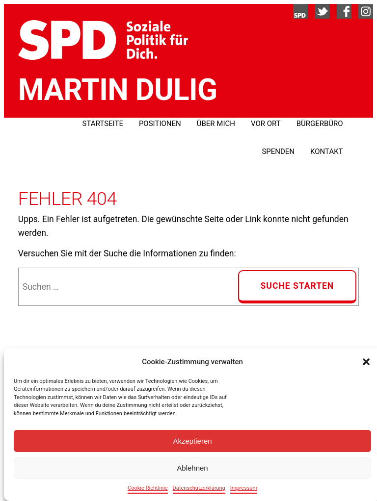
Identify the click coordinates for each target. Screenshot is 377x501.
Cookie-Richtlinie (148, 488)
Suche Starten (297, 286)
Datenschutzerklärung (199, 488)
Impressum (243, 488)
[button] (366, 362)
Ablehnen (192, 468)
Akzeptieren (192, 441)
